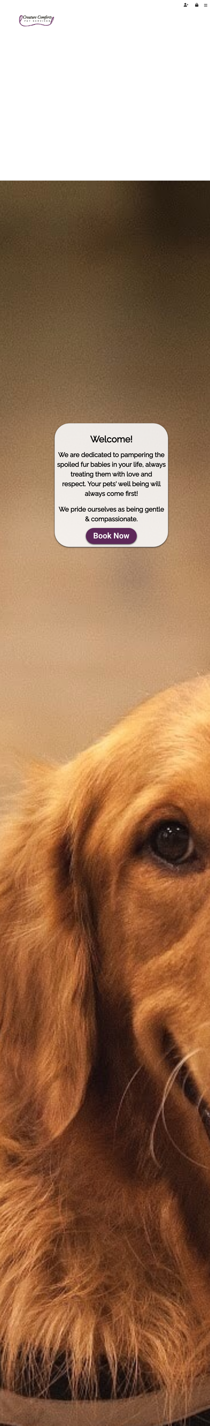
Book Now (111, 535)
